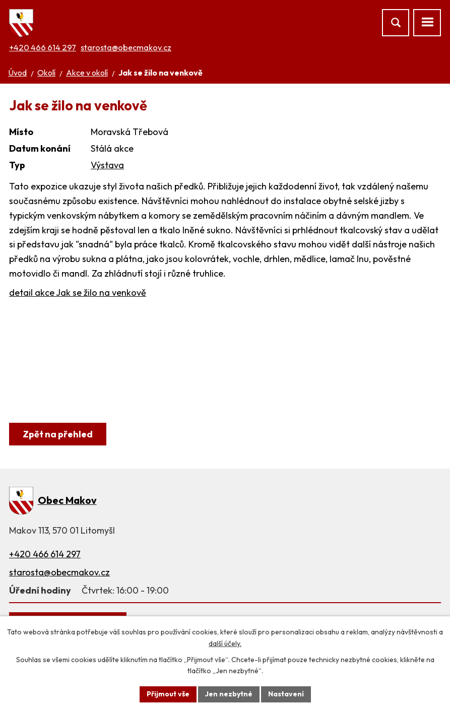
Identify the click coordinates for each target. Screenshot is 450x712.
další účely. (225, 643)
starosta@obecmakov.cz (126, 47)
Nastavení (286, 693)
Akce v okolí (87, 73)
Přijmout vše (168, 693)
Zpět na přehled (58, 434)
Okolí (46, 73)
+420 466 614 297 (42, 47)
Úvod (17, 73)
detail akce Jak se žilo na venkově (77, 292)
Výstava (107, 165)
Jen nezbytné (228, 693)
